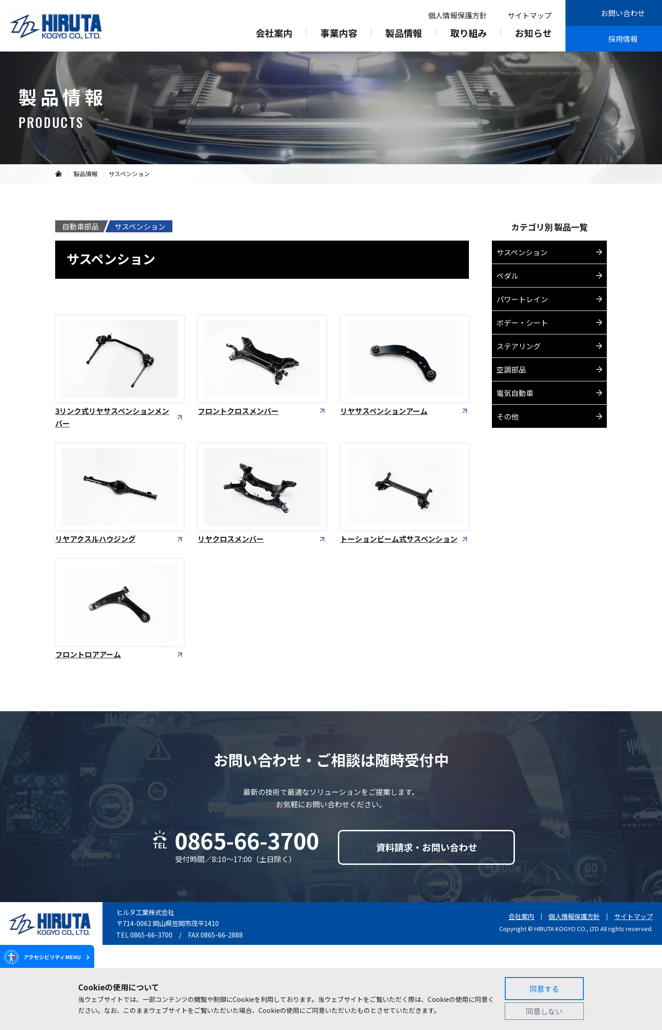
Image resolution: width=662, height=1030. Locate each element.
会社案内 (274, 34)
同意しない (544, 1011)
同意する (544, 988)
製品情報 (403, 34)
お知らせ (533, 34)
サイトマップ (530, 15)
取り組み (468, 34)
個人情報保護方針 (457, 15)
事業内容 (338, 34)
